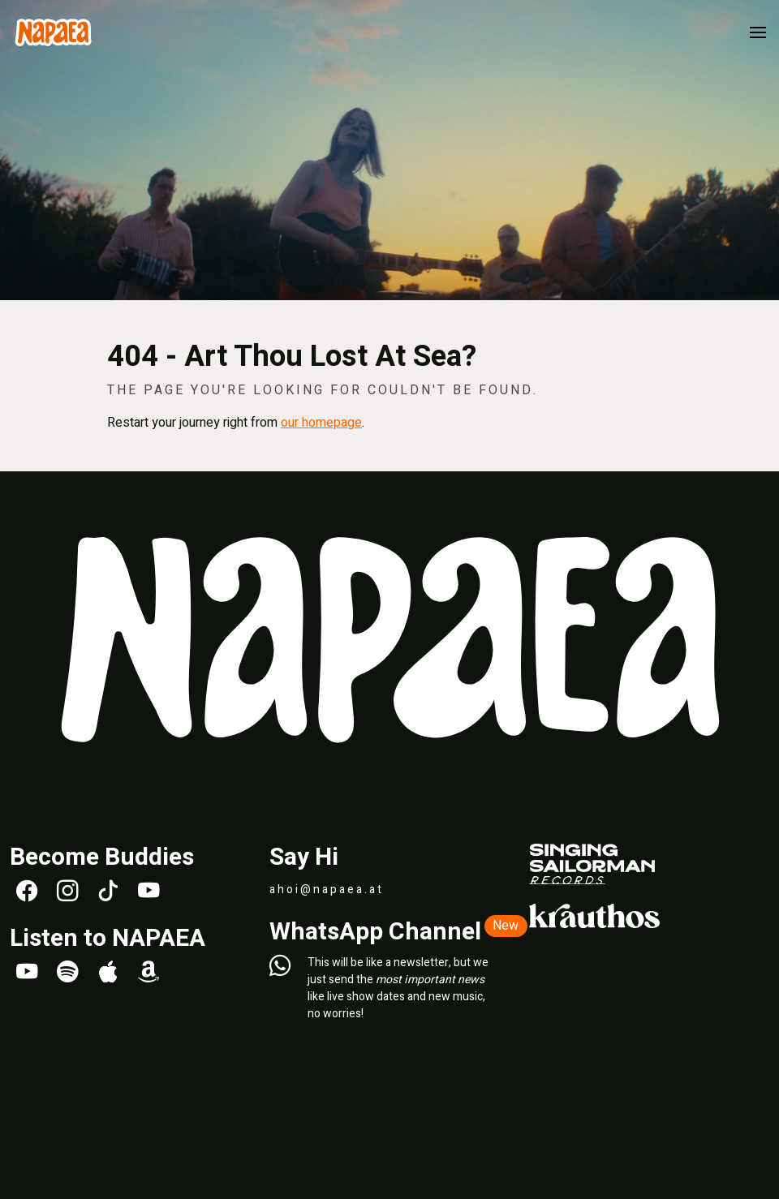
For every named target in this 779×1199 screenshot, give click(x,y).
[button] (758, 32)
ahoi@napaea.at (326, 889)
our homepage (321, 422)
